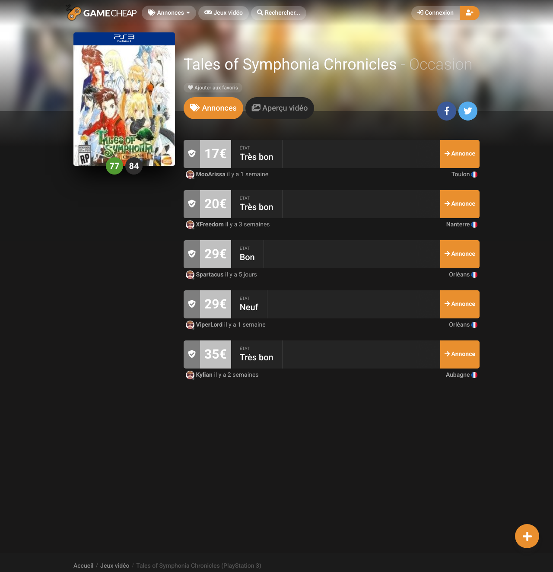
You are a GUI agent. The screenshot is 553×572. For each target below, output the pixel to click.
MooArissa (206, 174)
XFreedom (205, 224)
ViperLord (205, 324)
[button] (278, 13)
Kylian (200, 375)
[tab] (213, 108)
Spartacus (205, 274)
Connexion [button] (435, 13)
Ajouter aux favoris (213, 88)
